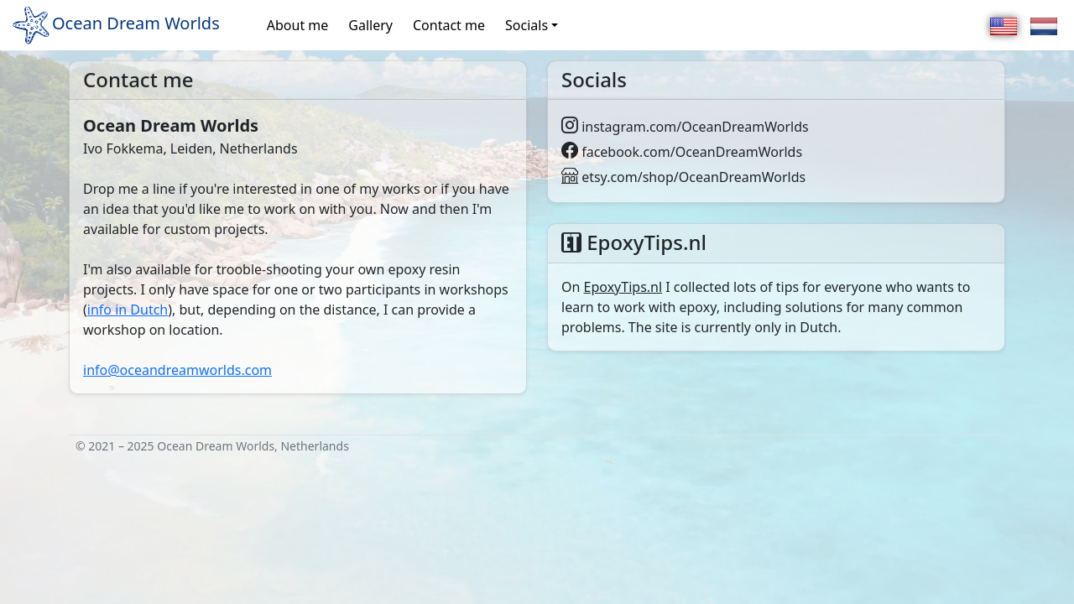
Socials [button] (526, 25)
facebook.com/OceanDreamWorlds (681, 152)
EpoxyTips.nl (623, 287)
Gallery (370, 25)
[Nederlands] (1044, 25)
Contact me (449, 25)
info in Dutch (127, 309)
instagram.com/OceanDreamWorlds (685, 126)
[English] (1003, 25)
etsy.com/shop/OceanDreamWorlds (683, 177)
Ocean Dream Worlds (115, 25)
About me (298, 25)
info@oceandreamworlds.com (177, 370)
